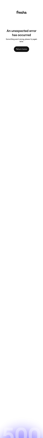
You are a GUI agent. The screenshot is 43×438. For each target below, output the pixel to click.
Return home (21, 49)
